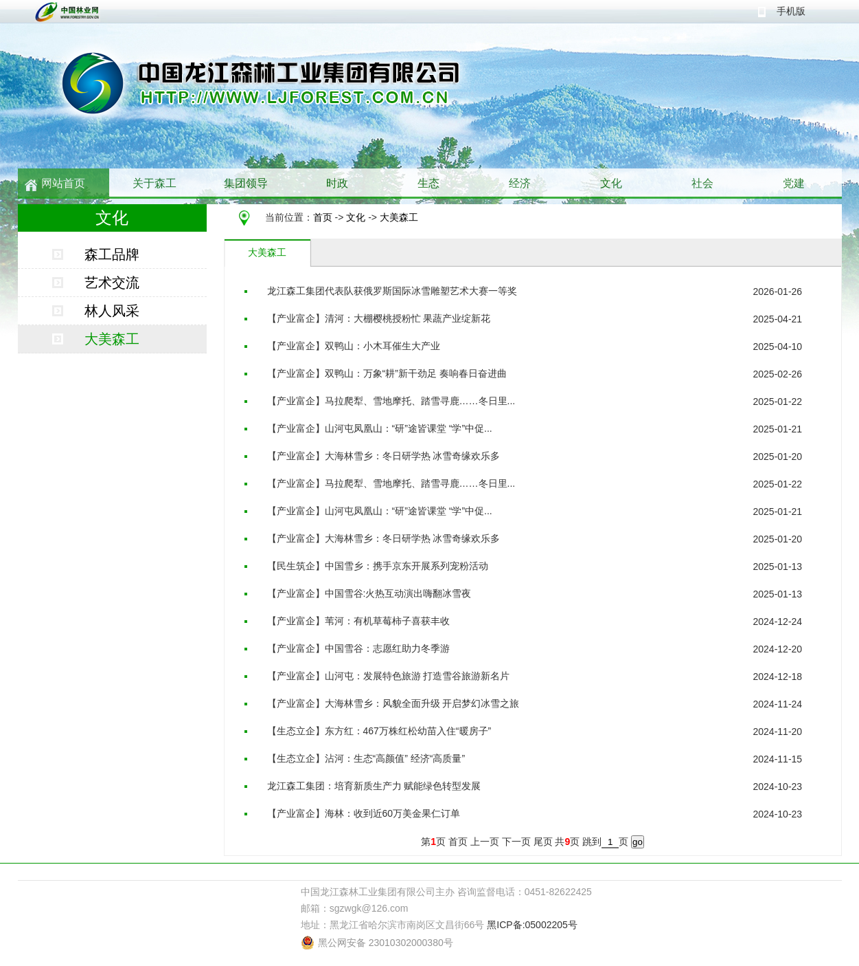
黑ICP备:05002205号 (532, 924)
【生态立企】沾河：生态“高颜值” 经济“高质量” (366, 758)
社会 (702, 183)
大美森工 (399, 217)
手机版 (791, 11)
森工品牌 (111, 254)
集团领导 (246, 183)
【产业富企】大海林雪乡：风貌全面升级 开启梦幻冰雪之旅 (393, 703)
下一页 (516, 841)
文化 (611, 183)
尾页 (543, 841)
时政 (337, 183)
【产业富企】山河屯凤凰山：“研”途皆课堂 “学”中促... (379, 428)
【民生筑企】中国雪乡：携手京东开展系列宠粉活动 (377, 565)
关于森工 (154, 183)
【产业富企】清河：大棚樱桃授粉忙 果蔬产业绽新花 (379, 318)
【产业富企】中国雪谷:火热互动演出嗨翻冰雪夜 (369, 593)
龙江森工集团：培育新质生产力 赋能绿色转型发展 (374, 785)
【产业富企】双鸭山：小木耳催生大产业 (353, 345)
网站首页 (63, 183)
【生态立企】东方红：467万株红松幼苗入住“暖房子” (379, 730)
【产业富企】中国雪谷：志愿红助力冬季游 (358, 648)
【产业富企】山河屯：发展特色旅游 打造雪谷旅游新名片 (388, 675)
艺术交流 (111, 282)
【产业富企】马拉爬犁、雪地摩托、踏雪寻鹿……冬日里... (391, 400)
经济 (520, 183)
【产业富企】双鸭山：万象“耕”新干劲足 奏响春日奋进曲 (387, 373)
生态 (428, 183)
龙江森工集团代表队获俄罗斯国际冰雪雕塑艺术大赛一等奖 (392, 290)
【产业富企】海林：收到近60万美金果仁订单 (364, 813)
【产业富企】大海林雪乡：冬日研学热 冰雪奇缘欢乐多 (384, 455)
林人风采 (111, 310)
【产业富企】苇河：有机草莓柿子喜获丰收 (358, 620)
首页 (322, 217)
